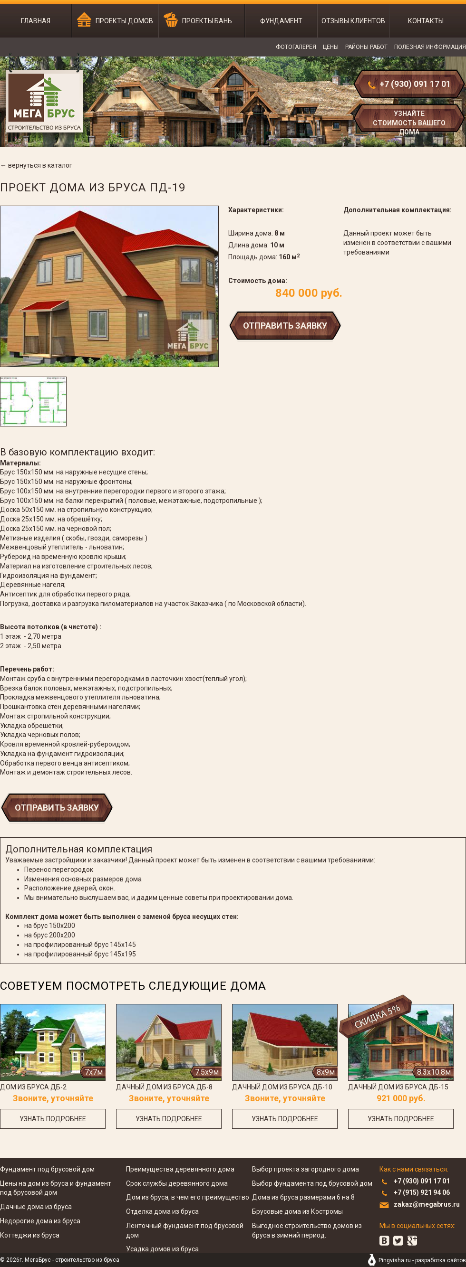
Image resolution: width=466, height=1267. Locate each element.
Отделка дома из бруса (162, 1211)
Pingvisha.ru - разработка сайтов (422, 1260)
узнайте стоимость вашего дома (409, 122)
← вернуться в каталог (36, 165)
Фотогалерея (296, 47)
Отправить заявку (285, 326)
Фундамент (281, 21)
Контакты (426, 21)
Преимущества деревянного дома (180, 1169)
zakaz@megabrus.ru (427, 1204)
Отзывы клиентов (353, 21)
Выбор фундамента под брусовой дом (312, 1183)
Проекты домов (124, 21)
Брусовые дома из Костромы (297, 1211)
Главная (35, 21)
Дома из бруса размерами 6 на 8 (303, 1197)
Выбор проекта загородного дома (305, 1169)
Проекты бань (207, 21)
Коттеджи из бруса (29, 1235)
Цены (331, 47)
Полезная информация (430, 47)
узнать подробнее (52, 1119)
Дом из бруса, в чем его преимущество (187, 1197)
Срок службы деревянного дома (177, 1183)
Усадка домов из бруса (162, 1249)
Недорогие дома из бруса (40, 1221)
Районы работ (366, 47)
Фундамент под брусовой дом (47, 1169)
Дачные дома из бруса (36, 1206)
